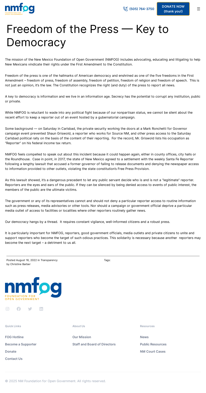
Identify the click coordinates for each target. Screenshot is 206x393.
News (144, 337)
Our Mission (81, 337)
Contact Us (14, 359)
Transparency (49, 260)
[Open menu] (198, 8)
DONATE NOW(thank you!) (173, 8)
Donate (10, 351)
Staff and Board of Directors (94, 344)
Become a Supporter (20, 344)
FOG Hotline (14, 337)
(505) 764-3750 (141, 9)
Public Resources (153, 344)
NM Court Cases (153, 351)
